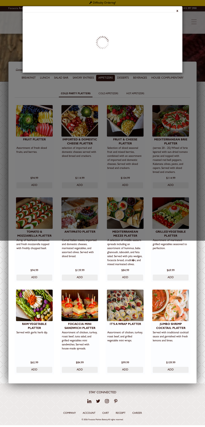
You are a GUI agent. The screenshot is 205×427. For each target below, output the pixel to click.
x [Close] (177, 11)
